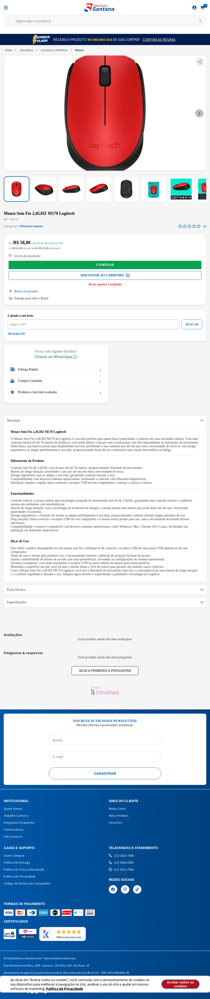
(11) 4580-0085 (121, 862)
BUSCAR (192, 324)
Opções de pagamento (24, 255)
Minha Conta (117, 808)
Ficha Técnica (16, 589)
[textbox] (105, 21)
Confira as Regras (159, 39)
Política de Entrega (17, 862)
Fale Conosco (13, 836)
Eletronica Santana (31, 226)
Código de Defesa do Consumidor (27, 883)
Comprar (105, 265)
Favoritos (115, 822)
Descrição (13, 420)
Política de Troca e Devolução (24, 869)
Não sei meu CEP (16, 333)
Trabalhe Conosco (16, 815)
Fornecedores (14, 829)
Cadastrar (105, 773)
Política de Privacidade (64, 988)
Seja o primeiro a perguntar (105, 671)
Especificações (16, 602)
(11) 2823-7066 (121, 855)
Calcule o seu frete (20, 315)
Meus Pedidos (119, 815)
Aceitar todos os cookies (181, 984)
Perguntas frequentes (19, 822)
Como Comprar (14, 855)
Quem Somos (13, 808)
